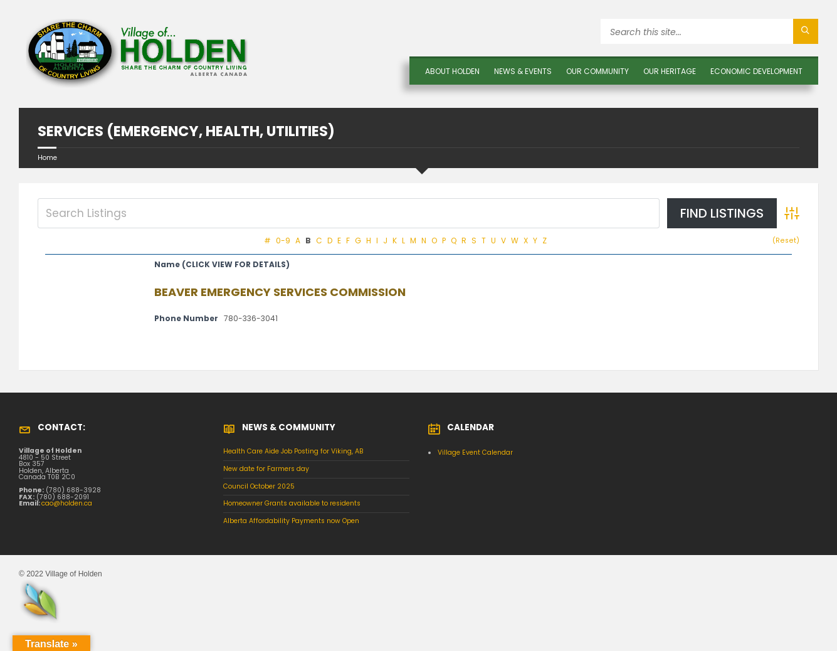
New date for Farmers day (266, 469)
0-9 (283, 240)
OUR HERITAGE (669, 71)
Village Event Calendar (475, 452)
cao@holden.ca (66, 503)
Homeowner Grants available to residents (292, 503)
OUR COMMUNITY (597, 71)
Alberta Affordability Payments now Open (291, 521)
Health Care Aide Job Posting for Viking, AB (293, 451)
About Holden (452, 71)
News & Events (523, 71)
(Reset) (785, 240)
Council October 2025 (259, 486)
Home (47, 157)
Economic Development (756, 71)
